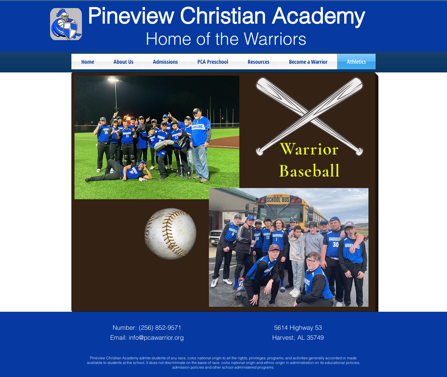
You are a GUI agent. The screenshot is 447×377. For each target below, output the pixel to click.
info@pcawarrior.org (156, 337)
